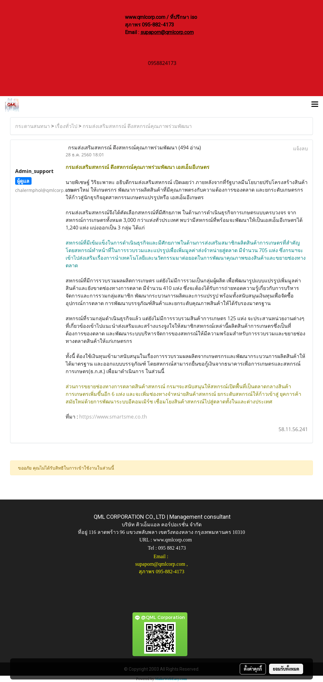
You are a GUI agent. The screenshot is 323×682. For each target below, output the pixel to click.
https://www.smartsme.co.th (113, 416)
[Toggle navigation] (315, 105)
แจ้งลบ (300, 148)
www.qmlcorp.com (172, 539)
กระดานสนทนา (32, 126)
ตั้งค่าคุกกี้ (253, 669)
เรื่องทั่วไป (66, 126)
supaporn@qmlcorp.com (167, 32)
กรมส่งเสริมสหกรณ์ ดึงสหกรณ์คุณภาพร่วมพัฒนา (137, 126)
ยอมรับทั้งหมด (286, 669)
